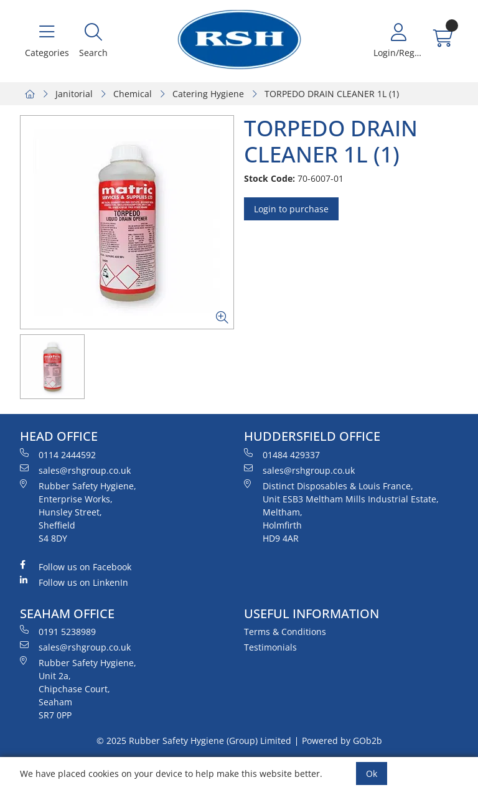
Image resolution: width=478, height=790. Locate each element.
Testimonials (270, 647)
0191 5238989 (58, 631)
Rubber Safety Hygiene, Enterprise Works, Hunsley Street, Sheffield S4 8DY (78, 511)
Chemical (132, 94)
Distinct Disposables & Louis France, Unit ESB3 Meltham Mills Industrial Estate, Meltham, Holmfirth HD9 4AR (341, 511)
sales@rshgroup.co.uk (75, 470)
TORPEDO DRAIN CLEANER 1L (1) (332, 94)
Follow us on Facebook (75, 566)
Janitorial (74, 94)
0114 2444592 (58, 454)
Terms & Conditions (285, 631)
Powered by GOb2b (342, 740)
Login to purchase (291, 209)
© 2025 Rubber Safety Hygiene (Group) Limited (193, 740)
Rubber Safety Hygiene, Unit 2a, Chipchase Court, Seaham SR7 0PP (78, 688)
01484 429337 (282, 454)
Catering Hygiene (208, 94)
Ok (371, 773)
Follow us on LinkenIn (74, 582)
